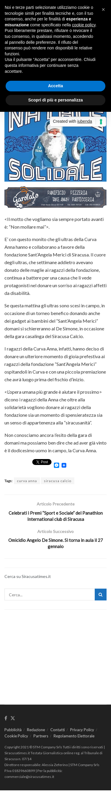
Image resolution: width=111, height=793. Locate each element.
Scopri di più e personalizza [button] (55, 100)
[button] (103, 9)
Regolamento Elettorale (74, 738)
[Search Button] (101, 597)
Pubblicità (13, 732)
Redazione (36, 732)
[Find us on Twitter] (12, 721)
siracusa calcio (57, 481)
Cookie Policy (16, 738)
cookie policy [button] (83, 24)
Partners (40, 738)
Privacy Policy (82, 732)
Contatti (57, 732)
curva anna (27, 481)
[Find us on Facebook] (5, 721)
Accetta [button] (55, 85)
